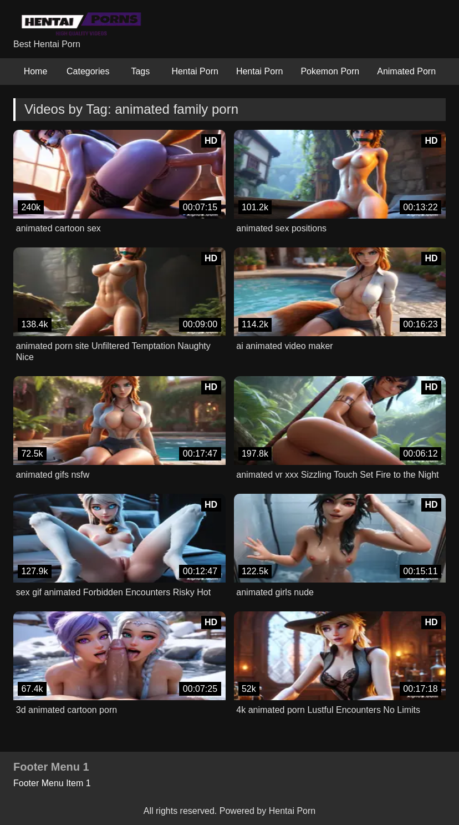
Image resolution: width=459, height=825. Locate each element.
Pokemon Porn (329, 71)
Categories (88, 71)
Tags (140, 71)
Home (36, 71)
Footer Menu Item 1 (52, 783)
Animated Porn (406, 71)
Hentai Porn (194, 71)
